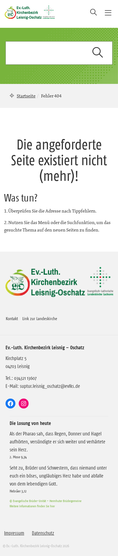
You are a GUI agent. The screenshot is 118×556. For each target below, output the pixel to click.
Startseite (26, 96)
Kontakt (12, 318)
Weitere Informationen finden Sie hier (32, 506)
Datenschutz (43, 533)
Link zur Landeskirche (39, 318)
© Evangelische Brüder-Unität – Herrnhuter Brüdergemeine (45, 501)
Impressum (14, 533)
